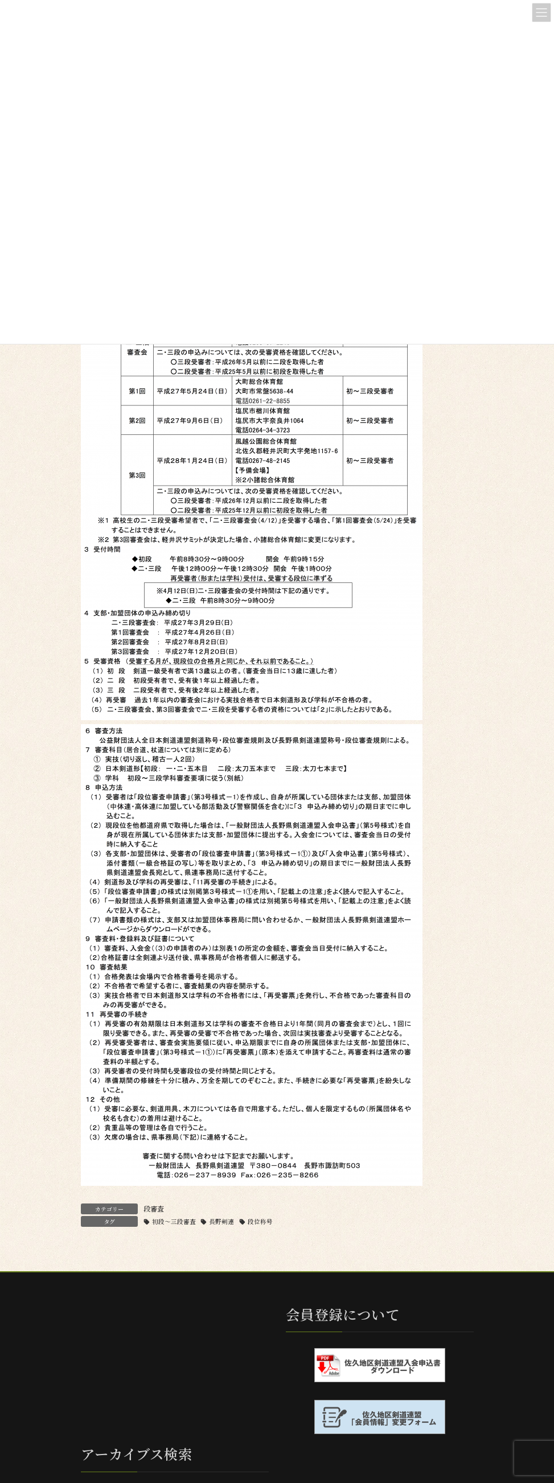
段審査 (153, 1208)
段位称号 (260, 1221)
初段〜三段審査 (174, 1221)
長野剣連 (221, 1221)
